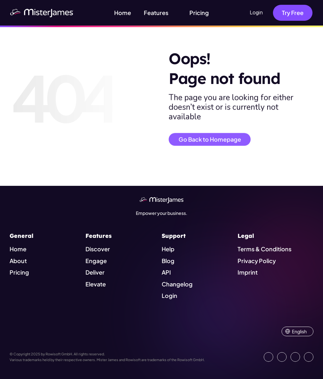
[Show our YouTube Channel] (308, 357)
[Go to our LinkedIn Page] (268, 357)
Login (256, 12)
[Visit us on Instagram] (295, 357)
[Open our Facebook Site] (282, 357)
